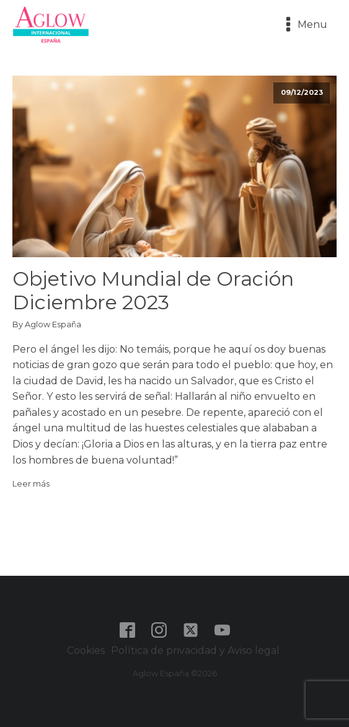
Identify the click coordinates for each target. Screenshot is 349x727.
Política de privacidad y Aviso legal (196, 650)
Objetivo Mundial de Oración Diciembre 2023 (153, 290)
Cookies (86, 650)
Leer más (31, 483)
